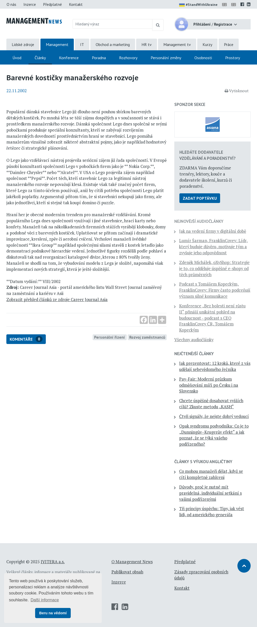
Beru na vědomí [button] (53, 613)
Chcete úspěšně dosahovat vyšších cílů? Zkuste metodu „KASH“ (211, 404)
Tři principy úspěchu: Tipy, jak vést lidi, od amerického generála (211, 512)
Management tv (177, 44)
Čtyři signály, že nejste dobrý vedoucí (214, 416)
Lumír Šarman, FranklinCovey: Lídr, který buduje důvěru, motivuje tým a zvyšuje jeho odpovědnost (213, 247)
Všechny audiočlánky (193, 339)
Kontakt (76, 4)
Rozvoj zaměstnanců (147, 337)
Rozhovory (128, 57)
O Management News (132, 562)
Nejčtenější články (194, 353)
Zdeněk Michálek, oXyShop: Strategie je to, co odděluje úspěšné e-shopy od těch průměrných (214, 268)
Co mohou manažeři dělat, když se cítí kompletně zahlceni (211, 474)
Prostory (232, 57)
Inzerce (29, 4)
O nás (11, 4)
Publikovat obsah (127, 572)
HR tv (146, 44)
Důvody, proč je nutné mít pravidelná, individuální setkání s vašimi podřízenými (210, 493)
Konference (69, 57)
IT (82, 44)
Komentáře (26, 339)
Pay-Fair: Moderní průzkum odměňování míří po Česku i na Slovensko (208, 385)
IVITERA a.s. (53, 562)
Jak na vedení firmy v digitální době (212, 231)
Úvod (16, 57)
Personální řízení (109, 337)
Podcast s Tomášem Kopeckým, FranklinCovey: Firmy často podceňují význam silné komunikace (214, 290)
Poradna (99, 57)
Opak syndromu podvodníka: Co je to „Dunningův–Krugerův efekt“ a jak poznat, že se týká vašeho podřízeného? (214, 435)
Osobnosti (203, 57)
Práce (228, 44)
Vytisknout (237, 90)
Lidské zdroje (23, 44)
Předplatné (52, 4)
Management (57, 44)
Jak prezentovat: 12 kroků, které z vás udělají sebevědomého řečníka (214, 366)
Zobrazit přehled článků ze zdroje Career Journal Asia (57, 299)
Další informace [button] (45, 600)
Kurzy (207, 44)
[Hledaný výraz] (113, 24)
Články (40, 57)
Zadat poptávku (200, 198)
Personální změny (166, 57)
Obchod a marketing (113, 44)
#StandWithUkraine (198, 5)
